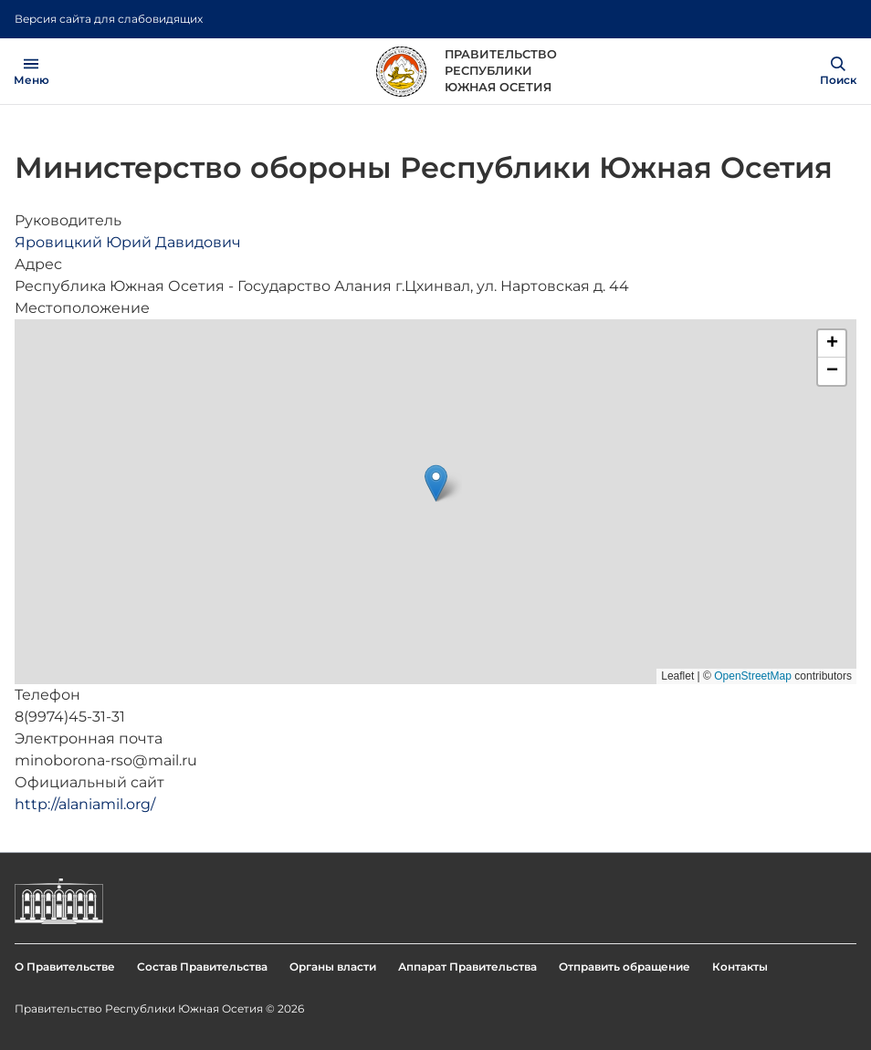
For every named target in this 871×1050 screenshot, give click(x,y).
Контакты (740, 966)
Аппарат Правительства (467, 966)
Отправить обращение (624, 966)
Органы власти (332, 966)
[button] (436, 483)
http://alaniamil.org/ (85, 804)
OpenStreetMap (753, 676)
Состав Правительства (202, 966)
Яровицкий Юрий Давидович (128, 242)
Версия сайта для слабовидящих (109, 19)
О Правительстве (65, 966)
